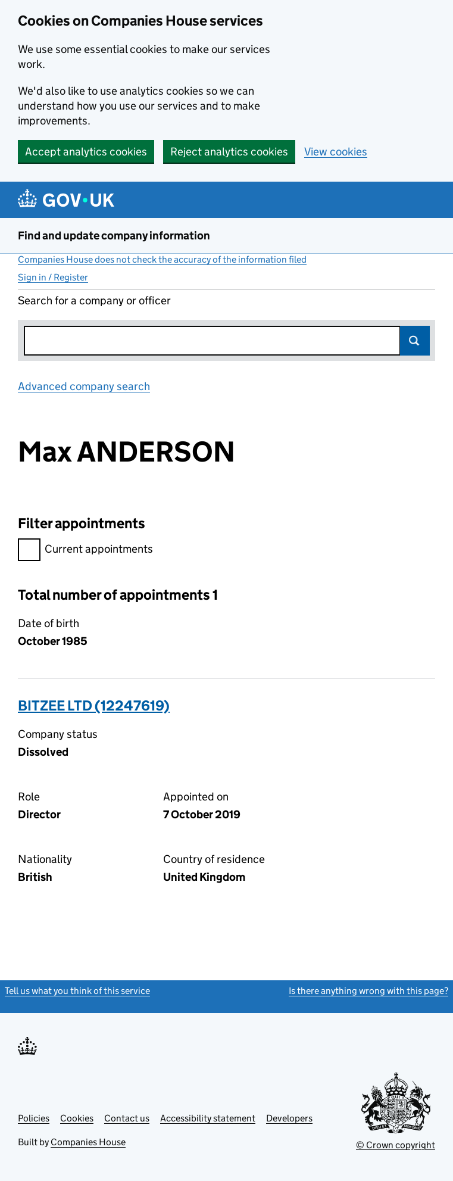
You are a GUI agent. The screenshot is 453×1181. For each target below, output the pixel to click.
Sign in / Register (53, 277)
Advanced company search (84, 386)
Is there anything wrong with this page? (368, 990)
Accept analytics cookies (86, 151)
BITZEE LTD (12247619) (94, 705)
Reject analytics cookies (229, 151)
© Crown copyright (395, 1145)
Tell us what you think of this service (77, 990)
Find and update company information (114, 235)
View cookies (335, 151)
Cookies (76, 1118)
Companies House (88, 1142)
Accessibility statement (207, 1118)
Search (415, 341)
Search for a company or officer (94, 300)
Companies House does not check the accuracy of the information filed (162, 259)
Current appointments (85, 550)
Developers (289, 1118)
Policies (33, 1118)
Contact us (126, 1118)
